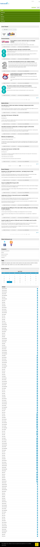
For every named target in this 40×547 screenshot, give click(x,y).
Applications (3, 257)
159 (37, 472)
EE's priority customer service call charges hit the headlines (19, 86)
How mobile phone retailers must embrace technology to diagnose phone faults (17, 105)
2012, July (3, 410)
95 (37, 400)
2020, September (4, 329)
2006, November (4, 527)
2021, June (3, 317)
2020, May (3, 336)
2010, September (4, 448)
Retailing (2, 252)
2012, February (4, 419)
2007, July (3, 513)
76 (37, 386)
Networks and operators (4, 254)
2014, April (3, 374)
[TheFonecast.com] (5, 3)
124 (37, 431)
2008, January (4, 503)
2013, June (3, 391)
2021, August (4, 314)
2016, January (4, 348)
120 (37, 434)
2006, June (3, 536)
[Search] (35, 1)
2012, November (4, 403)
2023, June (3, 297)
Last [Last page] (29, 99)
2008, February (4, 501)
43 (37, 369)
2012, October (4, 405)
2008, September (4, 489)
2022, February (4, 307)
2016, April (3, 345)
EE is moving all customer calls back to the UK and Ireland (18, 49)
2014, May (3, 372)
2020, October (4, 328)
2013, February (4, 398)
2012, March (4, 417)
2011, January (4, 441)
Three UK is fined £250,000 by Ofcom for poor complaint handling (21, 61)
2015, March (4, 355)
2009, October (4, 467)
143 (37, 462)
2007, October (4, 508)
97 (37, 398)
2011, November (4, 424)
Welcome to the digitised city (7, 136)
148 (37, 474)
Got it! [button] (36, 544)
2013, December (4, 381)
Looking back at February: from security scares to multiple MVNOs (14, 195)
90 (37, 429)
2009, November (4, 465)
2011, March (4, 438)
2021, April (3, 321)
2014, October (4, 364)
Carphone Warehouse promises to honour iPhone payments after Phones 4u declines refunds (23, 74)
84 (37, 379)
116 (37, 441)
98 (37, 405)
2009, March (4, 479)
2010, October (4, 446)
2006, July (3, 534)
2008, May (3, 496)
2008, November (4, 486)
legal (8, 264)
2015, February (4, 357)
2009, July (3, 472)
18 (37, 357)
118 (37, 443)
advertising (21, 264)
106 (37, 422)
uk (5, 262)
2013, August (4, 388)
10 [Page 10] (24, 99)
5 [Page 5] (16, 99)
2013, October (4, 384)
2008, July (3, 493)
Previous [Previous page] (10, 165)
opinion (3, 262)
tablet (25, 264)
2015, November (4, 352)
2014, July (3, 369)
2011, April (3, 436)
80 (37, 412)
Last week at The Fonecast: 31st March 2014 (10, 149)
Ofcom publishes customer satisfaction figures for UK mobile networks (22, 41)
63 (37, 376)
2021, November (4, 312)
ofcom (31, 264)
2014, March (4, 376)
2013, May (3, 393)
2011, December (4, 422)
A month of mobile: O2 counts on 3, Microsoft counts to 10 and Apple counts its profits (19, 220)
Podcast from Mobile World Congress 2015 (10, 183)
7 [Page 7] (19, 99)
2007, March (4, 520)
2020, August (4, 331)
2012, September (4, 407)
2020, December (4, 324)
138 (37, 448)
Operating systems (4, 255)
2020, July (3, 333)
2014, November (4, 362)
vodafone (3, 264)
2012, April (3, 415)
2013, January (4, 400)
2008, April (3, 498)
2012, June (3, 412)
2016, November (4, 340)
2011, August (4, 429)
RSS (38, 97)
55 (37, 374)
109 (37, 424)
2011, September (4, 427)
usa (16, 264)
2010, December (4, 443)
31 (37, 367)
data (27, 264)
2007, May (3, 517)
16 (37, 355)
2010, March (4, 458)
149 (37, 467)
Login (38, 7)
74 (37, 395)
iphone (19, 264)
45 (37, 362)
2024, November (4, 288)
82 (37, 436)
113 (37, 419)
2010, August (4, 450)
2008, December (4, 484)
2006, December (4, 525)
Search (39, 1)
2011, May (3, 434)
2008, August (4, 491)
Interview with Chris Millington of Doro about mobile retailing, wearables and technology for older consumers (19, 208)
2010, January (4, 462)
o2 (13, 264)
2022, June (3, 300)
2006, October (4, 529)
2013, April (3, 395)
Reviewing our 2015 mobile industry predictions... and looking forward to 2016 (17, 171)
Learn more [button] (4, 545)
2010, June (3, 453)
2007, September (4, 510)
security (6, 264)
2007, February (4, 522)
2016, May (3, 343)
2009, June (3, 474)
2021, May (3, 319)
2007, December (4, 505)
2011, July (3, 431)
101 (37, 438)
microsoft (11, 264)
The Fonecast (8, 46)
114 (37, 455)
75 (37, 393)
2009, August (4, 470)
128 (37, 453)
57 (37, 388)
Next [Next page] (26, 99)
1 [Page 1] (10, 99)
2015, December (4, 350)
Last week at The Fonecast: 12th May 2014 (9, 115)
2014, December (4, 360)
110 (37, 417)
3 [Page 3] (13, 99)
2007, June (3, 515)
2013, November (4, 383)
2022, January (4, 309)
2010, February (4, 460)
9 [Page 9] (22, 99)
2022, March (4, 305)
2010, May (3, 455)
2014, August (4, 367)
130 (37, 460)
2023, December (4, 290)
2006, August (4, 532)
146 (37, 465)
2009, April (3, 477)
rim (28, 264)
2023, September (4, 295)
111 (37, 450)
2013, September (4, 386)
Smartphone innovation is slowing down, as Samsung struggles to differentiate (17, 126)
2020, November (4, 326)
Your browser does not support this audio (9, 29)
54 (37, 364)
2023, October (4, 293)
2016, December (4, 338)
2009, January (4, 482)
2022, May (3, 302)
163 (37, 479)
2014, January (4, 379)
